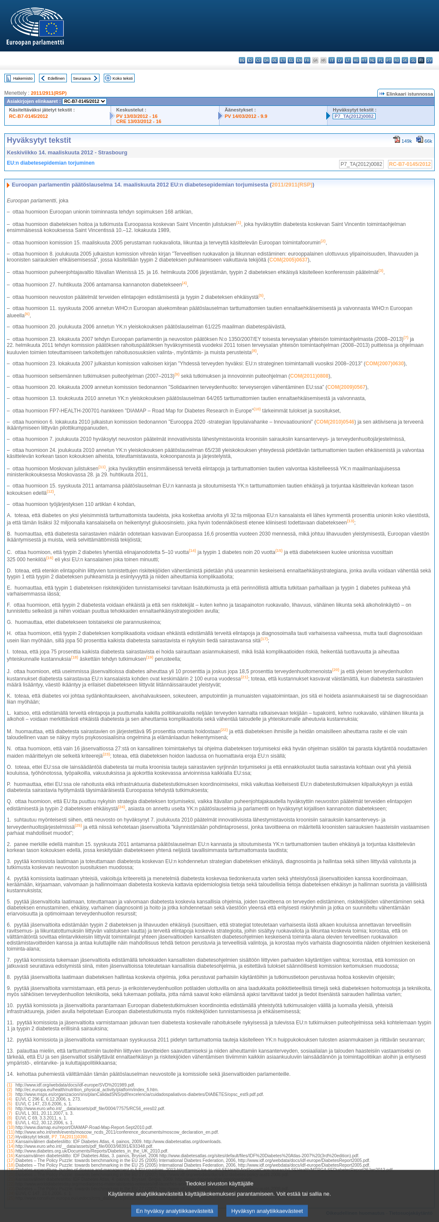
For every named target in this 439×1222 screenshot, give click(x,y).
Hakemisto (23, 78)
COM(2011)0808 (309, 376)
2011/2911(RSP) (48, 93)
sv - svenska (429, 60)
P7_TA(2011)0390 (69, 1137)
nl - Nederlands (372, 60)
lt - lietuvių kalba (348, 60)
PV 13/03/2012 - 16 (136, 116)
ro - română (397, 60)
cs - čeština (258, 60)
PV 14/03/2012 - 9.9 (246, 116)
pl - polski (380, 60)
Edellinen (56, 78)
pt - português (388, 60)
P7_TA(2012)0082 (353, 116)
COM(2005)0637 (288, 260)
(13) (11, 1141)
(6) (9, 1108)
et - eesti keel (283, 60)
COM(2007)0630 (384, 364)
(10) (11, 1127)
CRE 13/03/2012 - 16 (138, 121)
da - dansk (266, 60)
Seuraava (81, 78)
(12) (11, 1137)
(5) (9, 1104)
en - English (299, 60)
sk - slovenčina (405, 60)
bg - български (242, 60)
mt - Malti (364, 60)
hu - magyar (356, 60)
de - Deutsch (274, 60)
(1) (9, 1085)
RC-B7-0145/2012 (28, 116)
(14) (11, 1146)
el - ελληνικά (291, 60)
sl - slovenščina (413, 60)
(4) (9, 1099)
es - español (250, 60)
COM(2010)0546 (335, 422)
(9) (9, 1122)
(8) (9, 1118)
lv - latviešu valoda (340, 60)
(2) (9, 1089)
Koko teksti (123, 78)
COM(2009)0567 (346, 387)
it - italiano (331, 60)
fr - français (307, 60)
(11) (11, 1132)
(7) (9, 1113)
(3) (9, 1094)
